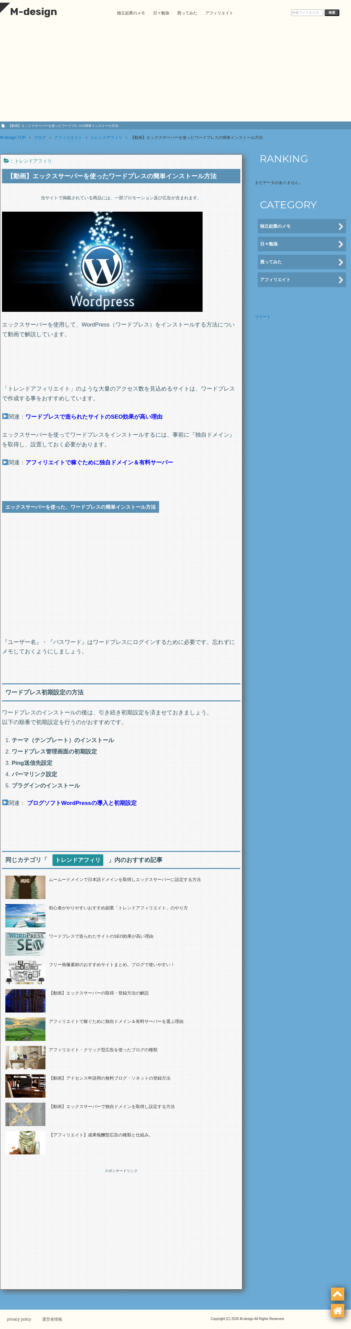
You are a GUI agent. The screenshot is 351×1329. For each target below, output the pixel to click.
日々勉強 (161, 13)
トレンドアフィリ (33, 161)
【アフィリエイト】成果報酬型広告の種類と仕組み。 (101, 1134)
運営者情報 (58, 1319)
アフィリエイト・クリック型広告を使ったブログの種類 (103, 1049)
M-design (28, 12)
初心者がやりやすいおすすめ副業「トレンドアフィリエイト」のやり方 (118, 907)
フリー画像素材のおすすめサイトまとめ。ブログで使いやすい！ (112, 964)
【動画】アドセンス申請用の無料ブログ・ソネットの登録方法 (109, 1078)
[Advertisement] (175, 73)
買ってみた (187, 13)
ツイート (263, 316)
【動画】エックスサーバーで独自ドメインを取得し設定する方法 (112, 1106)
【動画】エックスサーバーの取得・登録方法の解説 (99, 992)
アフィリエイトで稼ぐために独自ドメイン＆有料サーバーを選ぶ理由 (116, 1021)
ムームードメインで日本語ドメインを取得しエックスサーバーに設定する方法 (125, 879)
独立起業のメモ (131, 13)
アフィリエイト (219, 13)
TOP (13, 137)
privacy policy (22, 1319)
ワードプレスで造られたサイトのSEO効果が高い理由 (101, 936)
